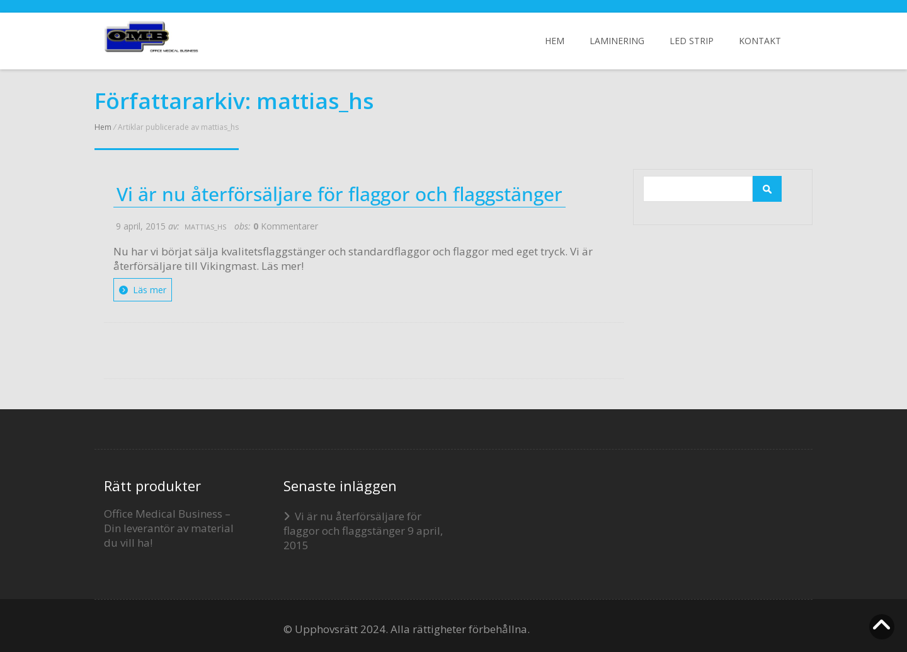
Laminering (617, 41)
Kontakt (760, 41)
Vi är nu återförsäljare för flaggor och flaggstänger (339, 194)
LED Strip (692, 41)
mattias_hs (205, 226)
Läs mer (142, 290)
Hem (554, 41)
